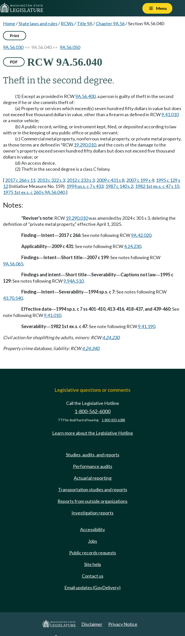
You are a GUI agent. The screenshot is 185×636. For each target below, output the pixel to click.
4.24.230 (132, 246)
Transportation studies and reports (92, 489)
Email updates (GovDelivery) (92, 587)
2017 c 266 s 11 (20, 180)
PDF (14, 61)
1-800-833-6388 (113, 420)
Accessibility (92, 529)
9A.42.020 (141, 235)
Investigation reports (92, 513)
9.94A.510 (73, 281)
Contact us (92, 576)
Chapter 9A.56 (110, 23)
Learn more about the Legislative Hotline (92, 433)
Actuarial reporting (93, 478)
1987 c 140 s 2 (119, 186)
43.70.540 (13, 298)
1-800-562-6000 (92, 411)
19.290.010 (85, 145)
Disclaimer (91, 624)
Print (14, 35)
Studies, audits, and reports (92, 454)
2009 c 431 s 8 (110, 180)
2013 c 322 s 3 (51, 180)
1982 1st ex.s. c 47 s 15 (157, 186)
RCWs (67, 23)
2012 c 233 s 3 (81, 180)
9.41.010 (170, 114)
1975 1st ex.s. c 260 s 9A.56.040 (34, 192)
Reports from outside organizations (92, 501)
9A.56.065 (13, 263)
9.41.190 (146, 326)
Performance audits (92, 466)
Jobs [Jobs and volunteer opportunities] (92, 541)
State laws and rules (38, 23)
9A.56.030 (13, 47)
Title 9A (84, 23)
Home (9, 23)
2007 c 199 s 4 (140, 180)
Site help (92, 564)
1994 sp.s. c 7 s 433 (84, 186)
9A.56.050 (70, 47)
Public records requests (92, 552)
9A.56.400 (85, 96)
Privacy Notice (122, 624)
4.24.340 (90, 348)
